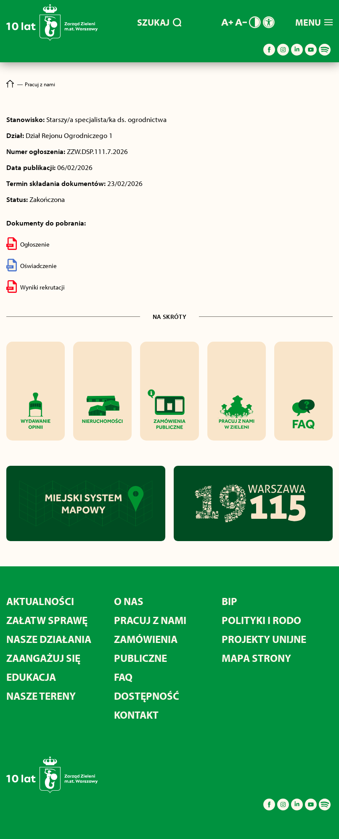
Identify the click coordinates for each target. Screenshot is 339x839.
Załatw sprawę (46, 620)
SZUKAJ (159, 22)
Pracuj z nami (150, 620)
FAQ (123, 676)
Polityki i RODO (261, 620)
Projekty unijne (264, 638)
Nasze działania (48, 638)
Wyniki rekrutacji (35, 286)
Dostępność (146, 695)
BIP (229, 601)
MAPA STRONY (256, 657)
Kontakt (136, 714)
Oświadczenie (31, 265)
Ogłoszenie (28, 243)
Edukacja (31, 676)
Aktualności (40, 601)
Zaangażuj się (43, 657)
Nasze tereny (41, 695)
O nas (128, 601)
